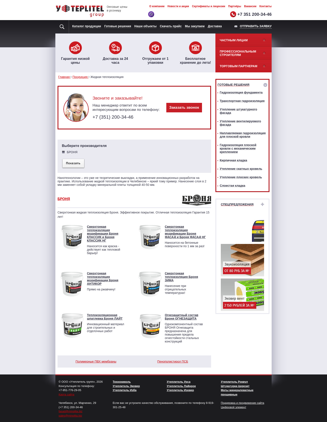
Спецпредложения (237, 204)
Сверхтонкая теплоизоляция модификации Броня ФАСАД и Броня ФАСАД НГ (185, 232)
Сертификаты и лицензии (208, 6)
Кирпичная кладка (233, 160)
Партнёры (234, 6)
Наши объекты (145, 26)
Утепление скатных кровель (241, 168)
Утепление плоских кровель (241, 177)
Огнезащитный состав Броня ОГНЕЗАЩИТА (181, 316)
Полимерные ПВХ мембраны (95, 361)
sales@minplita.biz (70, 415)
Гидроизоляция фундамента (241, 92)
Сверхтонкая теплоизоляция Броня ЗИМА (181, 277)
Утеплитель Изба (124, 390)
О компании (157, 6)
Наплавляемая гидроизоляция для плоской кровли (243, 134)
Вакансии (250, 6)
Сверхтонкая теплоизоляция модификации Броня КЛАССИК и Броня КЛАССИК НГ (102, 233)
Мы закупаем (195, 26)
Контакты (265, 6)
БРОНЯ (64, 199)
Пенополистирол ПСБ (172, 361)
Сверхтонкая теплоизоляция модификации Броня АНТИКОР (102, 278)
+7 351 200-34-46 (254, 14)
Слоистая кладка (232, 185)
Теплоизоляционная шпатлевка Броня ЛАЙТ (105, 316)
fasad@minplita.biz (70, 411)
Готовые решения (117, 26)
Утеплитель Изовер (180, 390)
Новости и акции (178, 6)
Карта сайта (66, 394)
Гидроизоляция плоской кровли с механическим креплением (238, 148)
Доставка (215, 26)
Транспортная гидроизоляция (242, 101)
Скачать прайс (171, 26)
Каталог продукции (86, 26)
